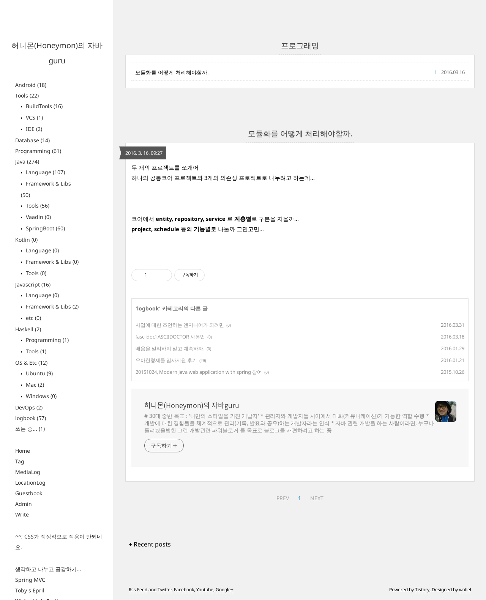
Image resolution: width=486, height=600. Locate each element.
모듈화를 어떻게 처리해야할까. (172, 72)
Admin (23, 503)
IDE (33, 128)
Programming (38, 150)
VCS (33, 117)
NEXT (316, 498)
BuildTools (43, 106)
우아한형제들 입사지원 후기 (166, 360)
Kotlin (26, 239)
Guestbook (28, 493)
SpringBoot (44, 228)
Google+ (225, 589)
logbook (30, 418)
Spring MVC (30, 579)
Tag (19, 461)
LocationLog (30, 482)
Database (32, 140)
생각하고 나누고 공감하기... (48, 569)
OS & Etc (31, 362)
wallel (465, 589)
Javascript (32, 284)
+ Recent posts (150, 544)
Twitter (165, 589)
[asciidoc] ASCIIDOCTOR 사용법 (170, 336)
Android (30, 84)
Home (22, 450)
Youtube (204, 589)
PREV (282, 498)
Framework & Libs (51, 261)
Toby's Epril (29, 590)
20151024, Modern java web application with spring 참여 (199, 372)
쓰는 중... (30, 428)
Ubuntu (38, 373)
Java (27, 161)
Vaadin (37, 216)
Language (44, 172)
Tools (27, 95)
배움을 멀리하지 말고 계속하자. (170, 348)
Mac (34, 384)
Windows (40, 396)
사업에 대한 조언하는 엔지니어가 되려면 (180, 324)
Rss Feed (138, 589)
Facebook (184, 589)
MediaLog (27, 472)
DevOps (29, 407)
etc (32, 317)
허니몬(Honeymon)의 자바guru (191, 405)
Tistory (422, 589)
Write (22, 514)
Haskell (28, 329)
